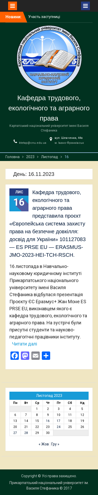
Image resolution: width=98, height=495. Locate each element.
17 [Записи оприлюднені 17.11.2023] (58, 421)
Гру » (55, 444)
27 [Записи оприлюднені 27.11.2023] (15, 433)
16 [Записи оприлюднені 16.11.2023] (48, 421)
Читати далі (24, 344)
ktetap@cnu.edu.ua (32, 143)
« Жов (44, 444)
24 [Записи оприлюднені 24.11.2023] (58, 427)
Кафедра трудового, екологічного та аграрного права (49, 108)
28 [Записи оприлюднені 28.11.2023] (26, 433)
